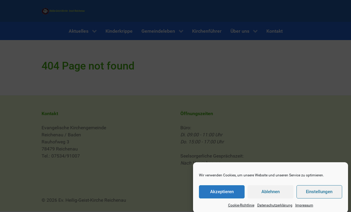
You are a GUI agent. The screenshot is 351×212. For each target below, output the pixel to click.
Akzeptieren (222, 193)
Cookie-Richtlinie (241, 207)
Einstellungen (319, 193)
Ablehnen (270, 193)
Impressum (304, 207)
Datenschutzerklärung (274, 207)
